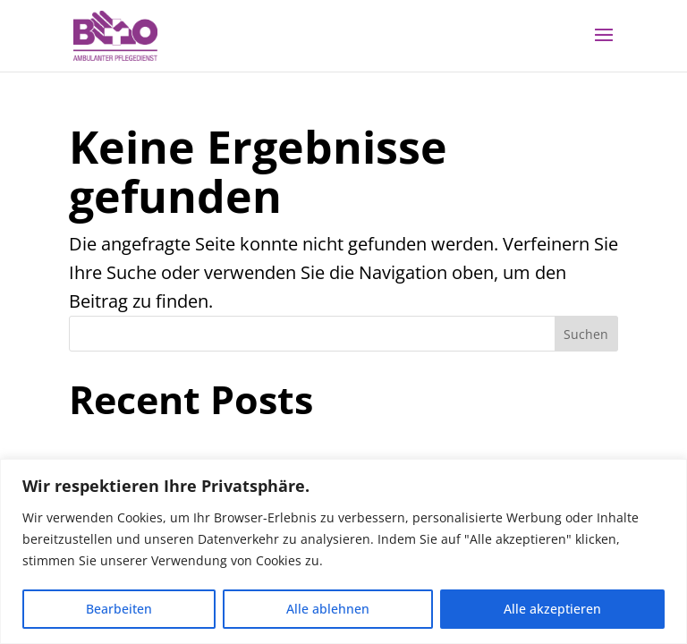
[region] (343, 551)
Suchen (586, 334)
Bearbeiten (119, 608)
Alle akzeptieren (552, 608)
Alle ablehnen (327, 608)
